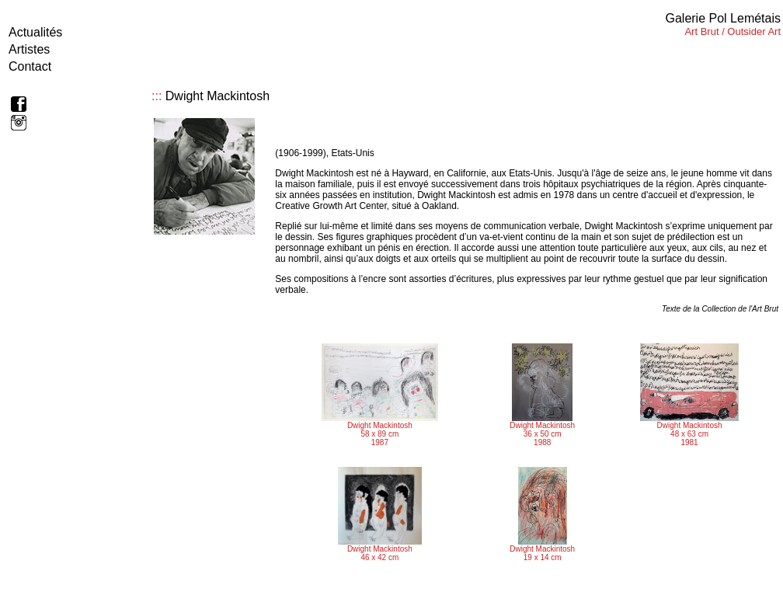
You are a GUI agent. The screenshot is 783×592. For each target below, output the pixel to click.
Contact (30, 66)
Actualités (35, 32)
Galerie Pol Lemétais (723, 18)
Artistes (29, 49)
